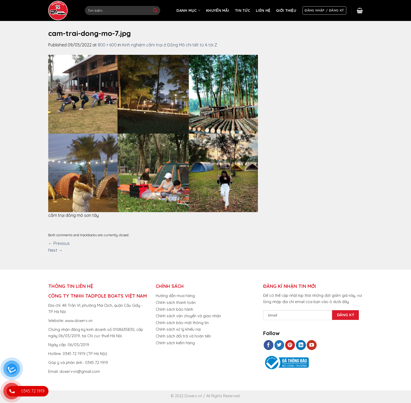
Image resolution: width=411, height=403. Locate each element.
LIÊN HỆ (263, 10)
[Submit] (155, 10)
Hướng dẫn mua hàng (175, 295)
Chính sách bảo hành (174, 309)
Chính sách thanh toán (176, 302)
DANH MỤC (188, 10)
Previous (59, 243)
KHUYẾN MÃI (217, 10)
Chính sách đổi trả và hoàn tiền (183, 336)
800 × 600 (107, 44)
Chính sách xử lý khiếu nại (178, 329)
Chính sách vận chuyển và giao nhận (188, 315)
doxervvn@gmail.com (80, 371)
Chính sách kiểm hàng (175, 342)
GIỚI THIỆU (286, 10)
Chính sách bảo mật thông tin (182, 322)
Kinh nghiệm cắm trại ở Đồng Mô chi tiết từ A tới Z (169, 44)
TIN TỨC (242, 10)
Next (55, 250)
